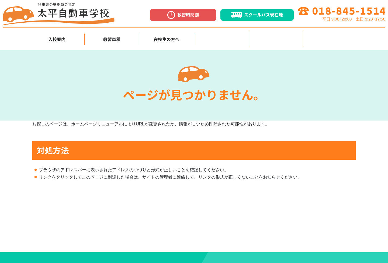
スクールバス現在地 (257, 15)
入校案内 (56, 37)
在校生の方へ (166, 37)
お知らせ (331, 37)
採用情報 (276, 37)
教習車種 (111, 37)
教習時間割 (183, 15)
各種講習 (221, 37)
